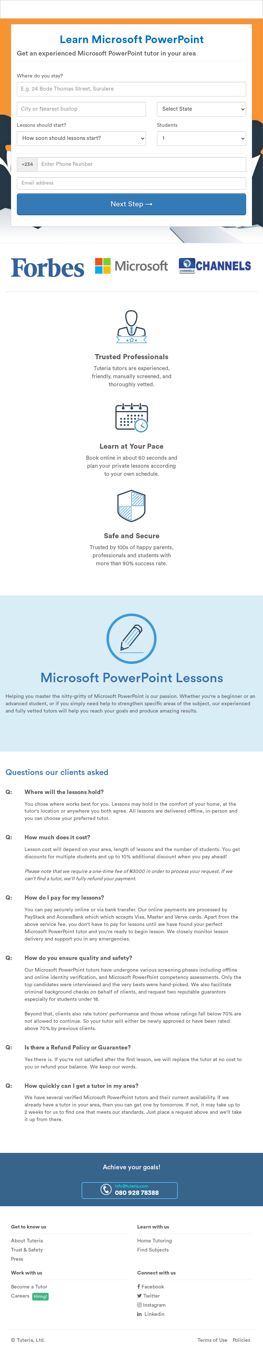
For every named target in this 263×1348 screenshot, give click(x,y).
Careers (20, 1296)
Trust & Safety (27, 1250)
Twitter (148, 1296)
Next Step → (131, 204)
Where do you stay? (40, 76)
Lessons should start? (41, 125)
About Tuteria (27, 1240)
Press (17, 1259)
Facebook (150, 1287)
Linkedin (151, 1314)
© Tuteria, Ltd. (28, 1340)
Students (167, 125)
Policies (241, 1340)
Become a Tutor (29, 1287)
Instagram (151, 1305)
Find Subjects (153, 1250)
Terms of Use (213, 1340)
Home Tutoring (154, 1240)
